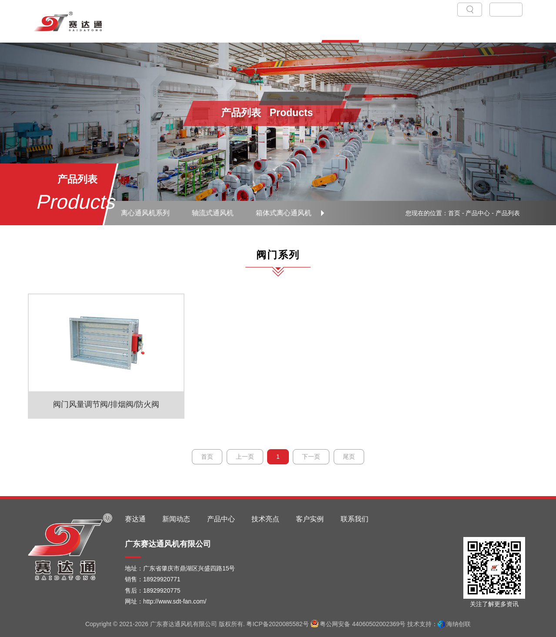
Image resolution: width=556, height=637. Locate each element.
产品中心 (478, 213)
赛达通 (135, 519)
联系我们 (354, 519)
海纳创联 (458, 623)
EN (511, 9)
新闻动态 (176, 519)
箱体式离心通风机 (283, 213)
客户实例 (310, 519)
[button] (322, 213)
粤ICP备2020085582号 (277, 623)
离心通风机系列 (145, 213)
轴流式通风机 (212, 213)
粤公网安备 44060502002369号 (358, 623)
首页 (454, 213)
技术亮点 (265, 519)
